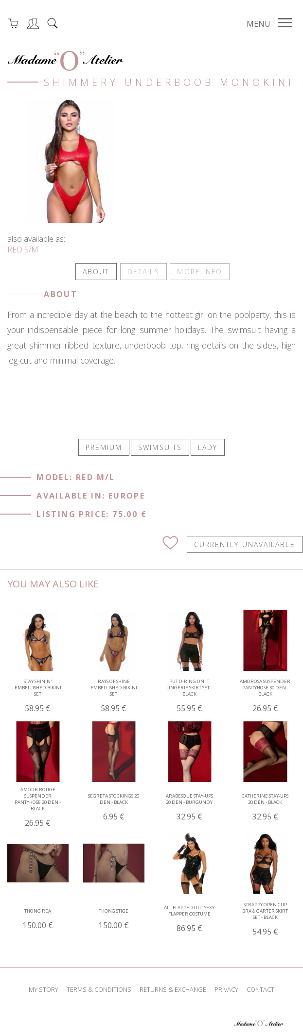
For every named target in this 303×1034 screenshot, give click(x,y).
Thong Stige (114, 917)
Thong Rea (38, 917)
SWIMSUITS (160, 445)
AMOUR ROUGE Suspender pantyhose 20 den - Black (38, 806)
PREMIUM (104, 445)
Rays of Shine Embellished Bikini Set (113, 695)
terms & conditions (99, 988)
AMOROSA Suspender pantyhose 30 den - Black (265, 695)
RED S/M (22, 249)
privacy (226, 988)
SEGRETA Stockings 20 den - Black (113, 806)
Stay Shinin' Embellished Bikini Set (38, 695)
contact (260, 988)
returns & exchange (173, 988)
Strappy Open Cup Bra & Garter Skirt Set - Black (265, 917)
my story (43, 988)
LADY (207, 445)
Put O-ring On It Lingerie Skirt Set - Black (189, 695)
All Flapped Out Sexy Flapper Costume (189, 918)
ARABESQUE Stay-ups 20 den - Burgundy (189, 806)
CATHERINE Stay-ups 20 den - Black (265, 806)
